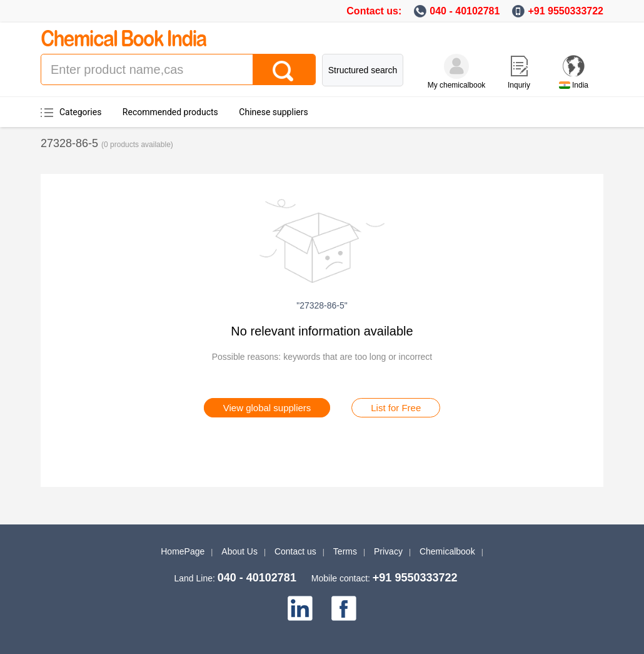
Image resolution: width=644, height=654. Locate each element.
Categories (80, 112)
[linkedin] (300, 608)
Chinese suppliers (273, 112)
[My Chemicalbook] (456, 66)
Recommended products (170, 112)
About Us (239, 551)
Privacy (388, 551)
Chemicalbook (447, 551)
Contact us (295, 551)
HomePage (182, 551)
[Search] (284, 69)
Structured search (363, 70)
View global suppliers (267, 407)
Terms (345, 551)
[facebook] (343, 608)
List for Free (396, 407)
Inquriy (519, 85)
